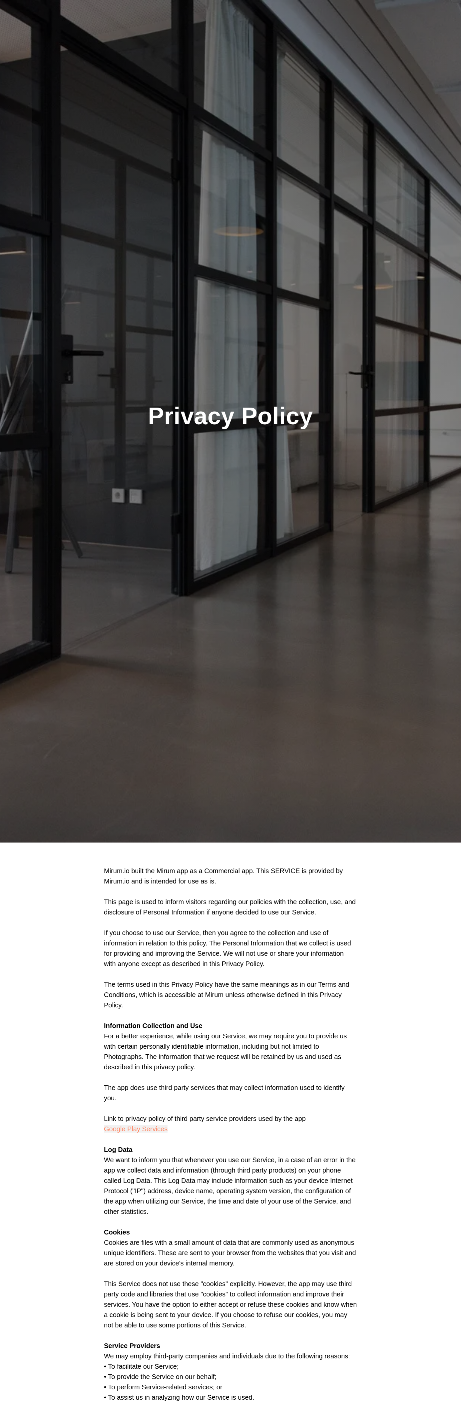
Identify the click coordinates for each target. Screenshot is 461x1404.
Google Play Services (136, 1129)
